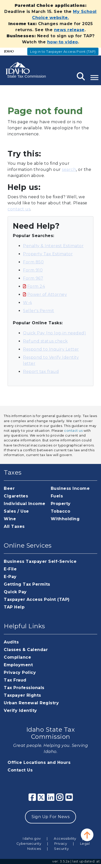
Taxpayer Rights (22, 695)
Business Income (70, 488)
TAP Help (14, 607)
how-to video (62, 42)
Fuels (57, 496)
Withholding (65, 518)
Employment (18, 664)
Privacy (60, 843)
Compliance (17, 657)
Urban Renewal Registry (31, 702)
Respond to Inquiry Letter (51, 349)
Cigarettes (16, 496)
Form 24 (36, 286)
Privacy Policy (20, 672)
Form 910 (33, 270)
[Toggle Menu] (94, 77)
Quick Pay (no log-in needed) (54, 333)
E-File (10, 569)
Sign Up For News (50, 816)
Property (61, 503)
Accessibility (65, 838)
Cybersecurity (28, 843)
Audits (11, 642)
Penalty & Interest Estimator (53, 245)
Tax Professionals (24, 687)
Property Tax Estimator (48, 253)
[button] (87, 835)
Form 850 (33, 262)
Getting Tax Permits (27, 584)
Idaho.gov (32, 838)
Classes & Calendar (26, 649)
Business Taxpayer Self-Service (40, 561)
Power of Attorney (47, 294)
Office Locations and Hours (39, 762)
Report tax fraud (41, 371)
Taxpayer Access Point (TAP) (37, 599)
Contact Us (20, 770)
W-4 (27, 302)
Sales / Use (16, 511)
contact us (19, 209)
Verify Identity (20, 710)
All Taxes (14, 526)
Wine (10, 518)
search (69, 169)
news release (69, 29)
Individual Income (24, 503)
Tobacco (60, 511)
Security (61, 849)
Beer (9, 488)
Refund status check (45, 341)
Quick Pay (15, 591)
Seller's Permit (38, 310)
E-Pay (10, 576)
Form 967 (33, 278)
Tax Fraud (15, 680)
